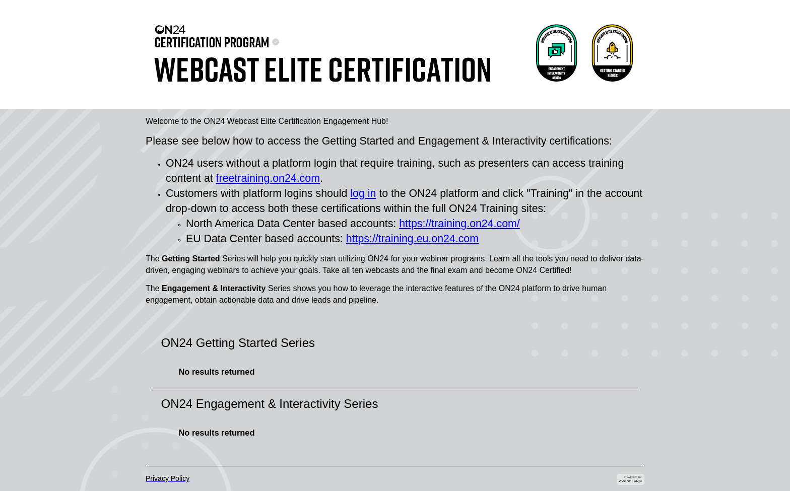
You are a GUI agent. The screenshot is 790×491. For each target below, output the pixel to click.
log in (363, 193)
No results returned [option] (217, 371)
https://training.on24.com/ (459, 224)
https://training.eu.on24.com (412, 239)
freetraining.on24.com (268, 178)
